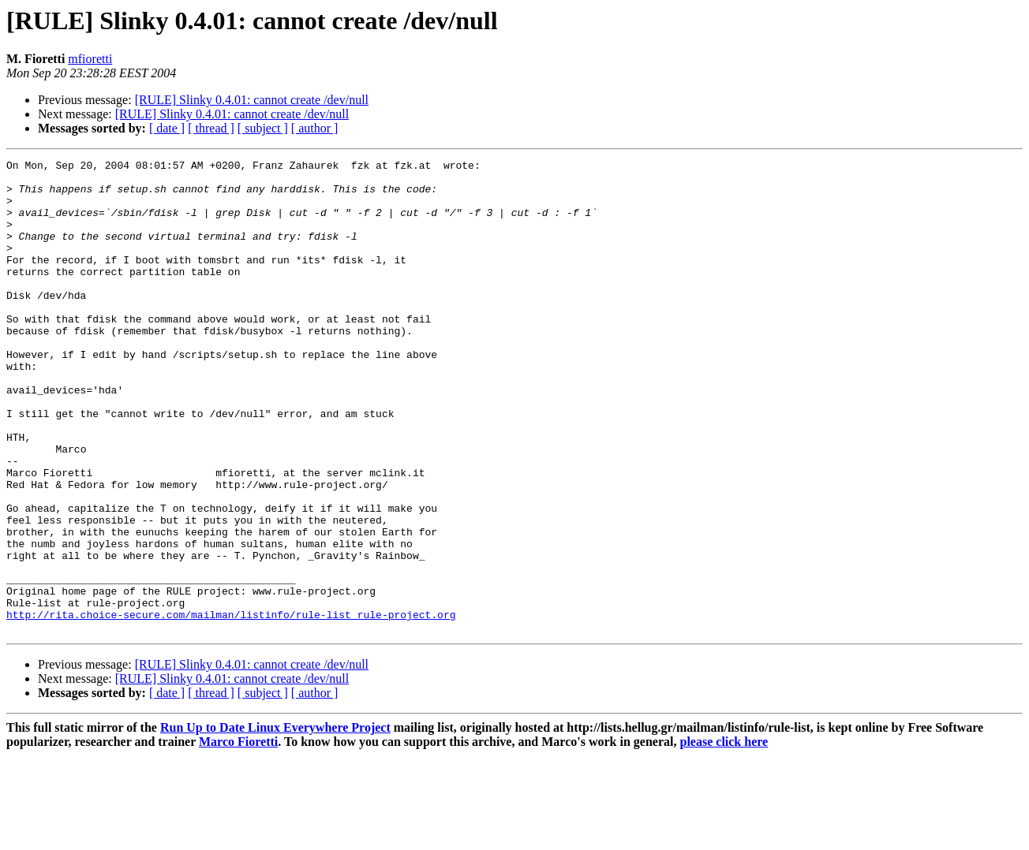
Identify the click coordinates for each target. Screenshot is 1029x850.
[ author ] (315, 128)
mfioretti (90, 58)
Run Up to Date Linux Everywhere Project (275, 822)
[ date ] (167, 128)
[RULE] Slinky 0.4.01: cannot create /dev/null (252, 99)
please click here (724, 836)
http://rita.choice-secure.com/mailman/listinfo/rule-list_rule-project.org (230, 706)
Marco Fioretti (238, 836)
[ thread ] (211, 128)
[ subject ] (263, 128)
